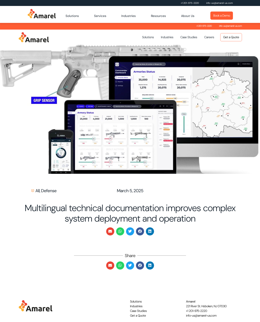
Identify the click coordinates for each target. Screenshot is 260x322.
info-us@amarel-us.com (219, 3)
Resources (158, 16)
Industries (128, 16)
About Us (187, 16)
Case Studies (188, 37)
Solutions (72, 16)
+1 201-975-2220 (190, 3)
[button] (110, 231)
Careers (209, 37)
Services (100, 16)
